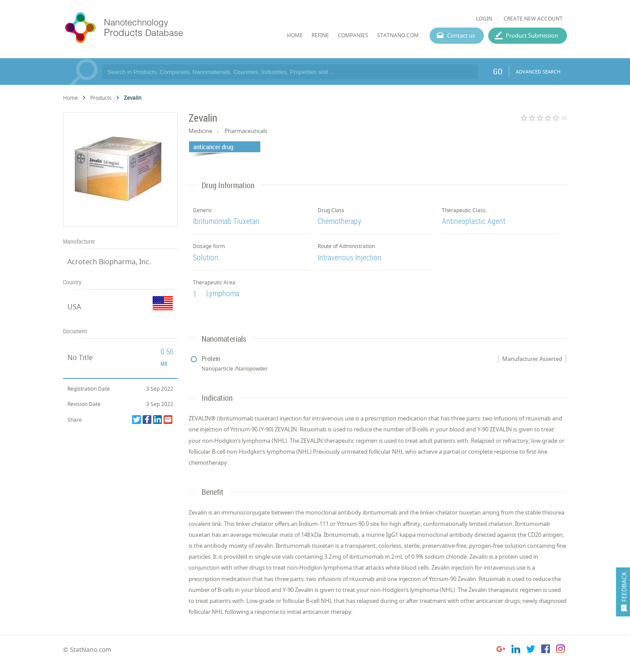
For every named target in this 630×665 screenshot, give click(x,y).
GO (497, 71)
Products (101, 98)
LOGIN (484, 18)
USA (74, 307)
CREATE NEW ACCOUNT (533, 18)
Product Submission (532, 35)
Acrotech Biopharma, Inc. (109, 261)
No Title (80, 357)
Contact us (461, 35)
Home (70, 98)
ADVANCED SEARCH (538, 71)
